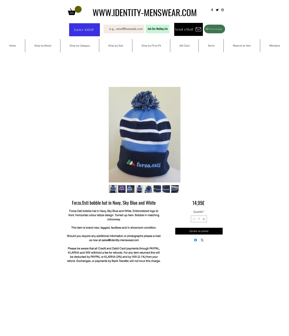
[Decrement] (193, 219)
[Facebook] (212, 10)
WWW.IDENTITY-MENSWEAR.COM (145, 12)
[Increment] (204, 219)
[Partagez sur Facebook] (195, 240)
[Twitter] (217, 10)
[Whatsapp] (214, 29)
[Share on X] (202, 240)
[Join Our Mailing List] (157, 29)
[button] (75, 10)
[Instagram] (222, 10)
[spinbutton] (199, 219)
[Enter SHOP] (84, 29)
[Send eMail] (188, 29)
